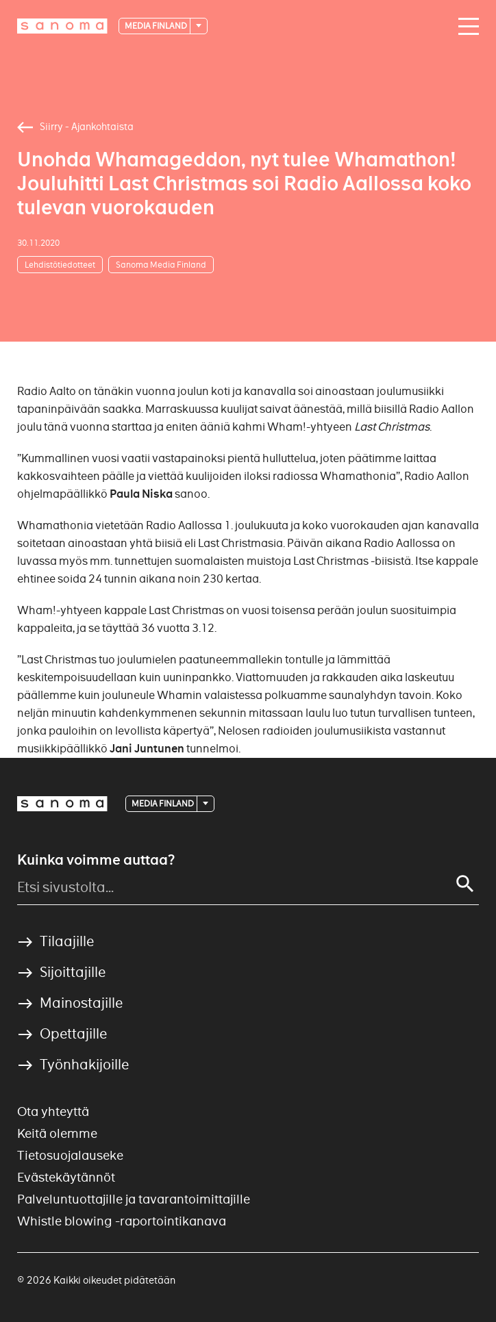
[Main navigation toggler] (465, 26)
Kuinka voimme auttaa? (96, 860)
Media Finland (156, 26)
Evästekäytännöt (66, 1177)
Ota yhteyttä (53, 1111)
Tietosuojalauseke (70, 1155)
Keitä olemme (57, 1133)
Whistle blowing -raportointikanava (121, 1221)
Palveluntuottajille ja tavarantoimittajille (133, 1199)
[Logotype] (62, 26)
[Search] (465, 884)
